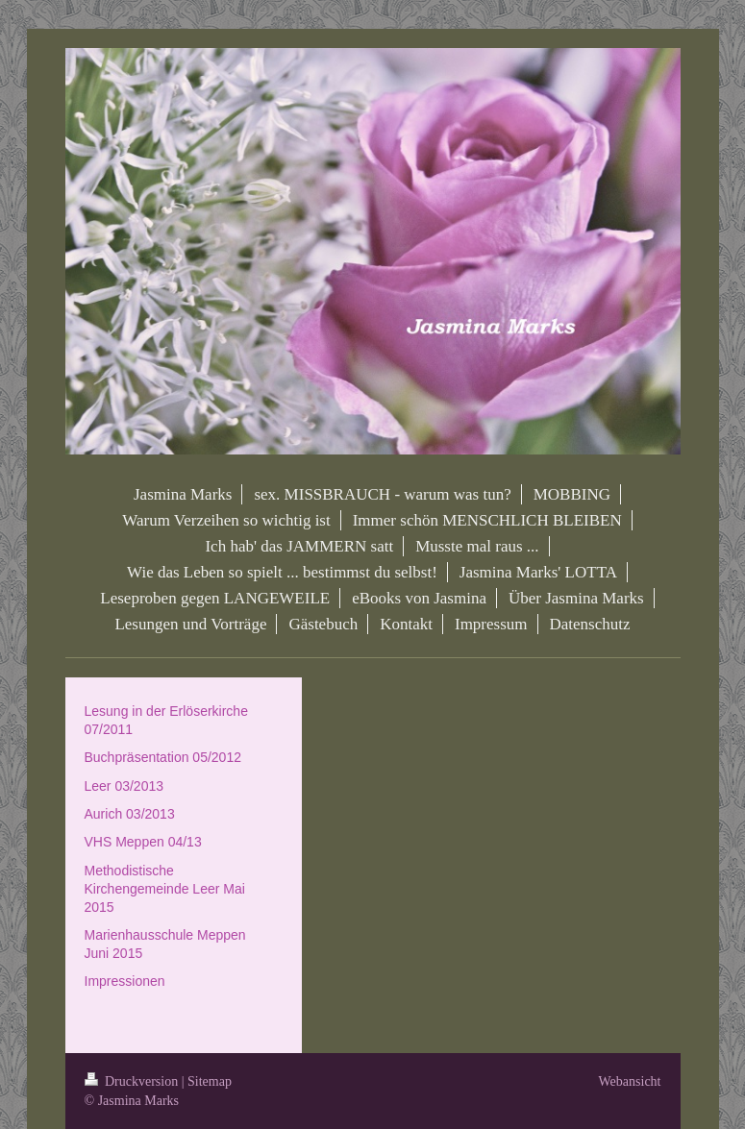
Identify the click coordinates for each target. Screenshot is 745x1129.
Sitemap (209, 1081)
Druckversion (133, 1081)
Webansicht (630, 1081)
